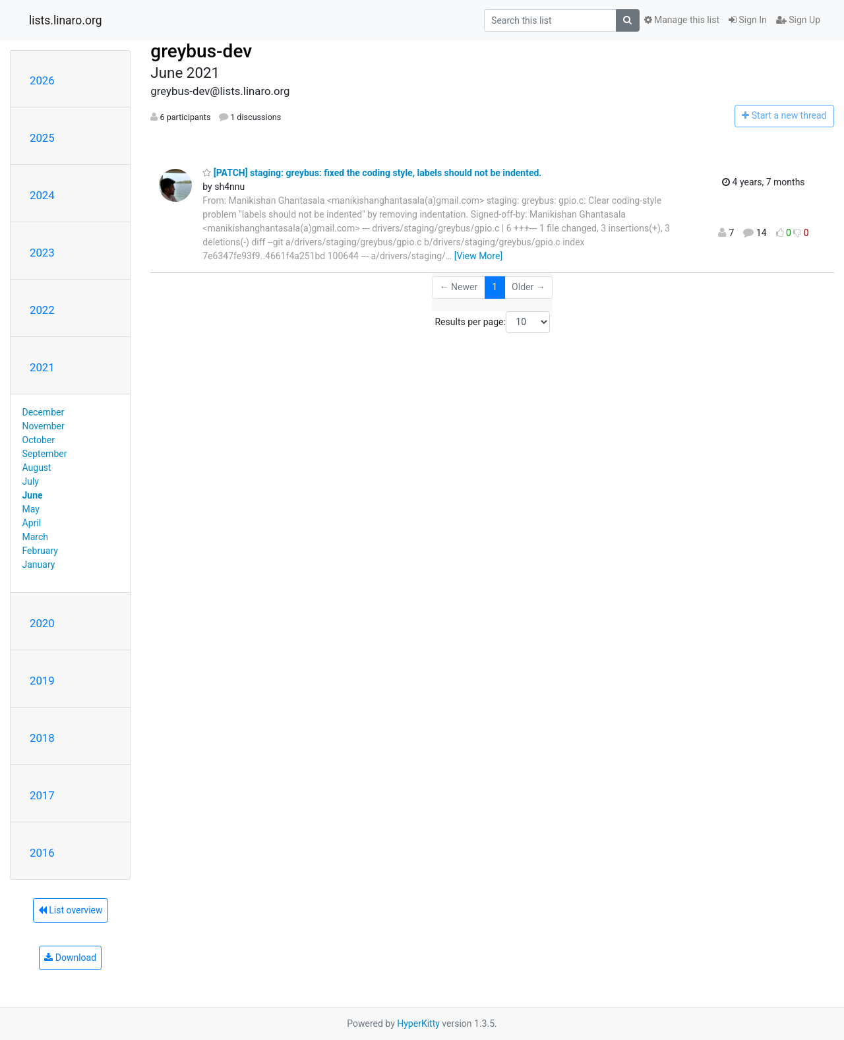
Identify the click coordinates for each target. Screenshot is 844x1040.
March (35, 537)
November (43, 426)
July (30, 481)
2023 (42, 252)
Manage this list (681, 20)
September (44, 453)
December (43, 412)
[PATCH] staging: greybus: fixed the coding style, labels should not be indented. (371, 173)
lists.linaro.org (65, 20)
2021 (42, 367)
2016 (42, 852)
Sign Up (798, 20)
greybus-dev (201, 51)
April (32, 523)
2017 (42, 795)
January (38, 564)
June (32, 495)
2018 (42, 738)
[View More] (478, 256)
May (31, 509)
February (40, 550)
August (36, 467)
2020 (42, 623)
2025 (42, 137)
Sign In (748, 20)
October (38, 440)
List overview (70, 910)
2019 (42, 680)
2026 (42, 80)
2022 (42, 310)
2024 (42, 195)
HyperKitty (418, 1023)
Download (70, 957)
